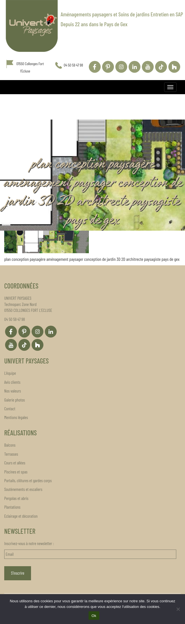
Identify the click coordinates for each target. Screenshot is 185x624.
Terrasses (11, 454)
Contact (9, 408)
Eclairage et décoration (21, 516)
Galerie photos (14, 399)
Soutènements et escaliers (23, 489)
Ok (93, 616)
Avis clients (12, 382)
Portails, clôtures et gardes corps (28, 480)
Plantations (12, 507)
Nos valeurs (12, 390)
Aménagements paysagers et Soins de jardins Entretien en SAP (122, 14)
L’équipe (10, 373)
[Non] (178, 609)
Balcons (10, 444)
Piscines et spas (15, 471)
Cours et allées (14, 462)
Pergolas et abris (16, 498)
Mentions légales (16, 417)
